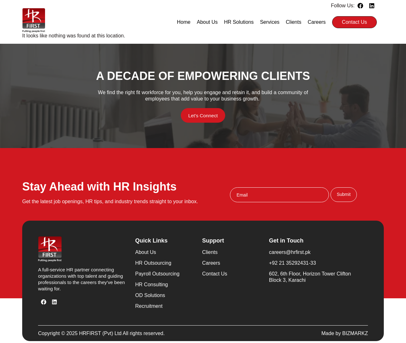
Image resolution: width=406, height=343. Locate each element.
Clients (293, 22)
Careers (317, 22)
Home (184, 22)
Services (269, 22)
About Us (207, 22)
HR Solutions (238, 22)
